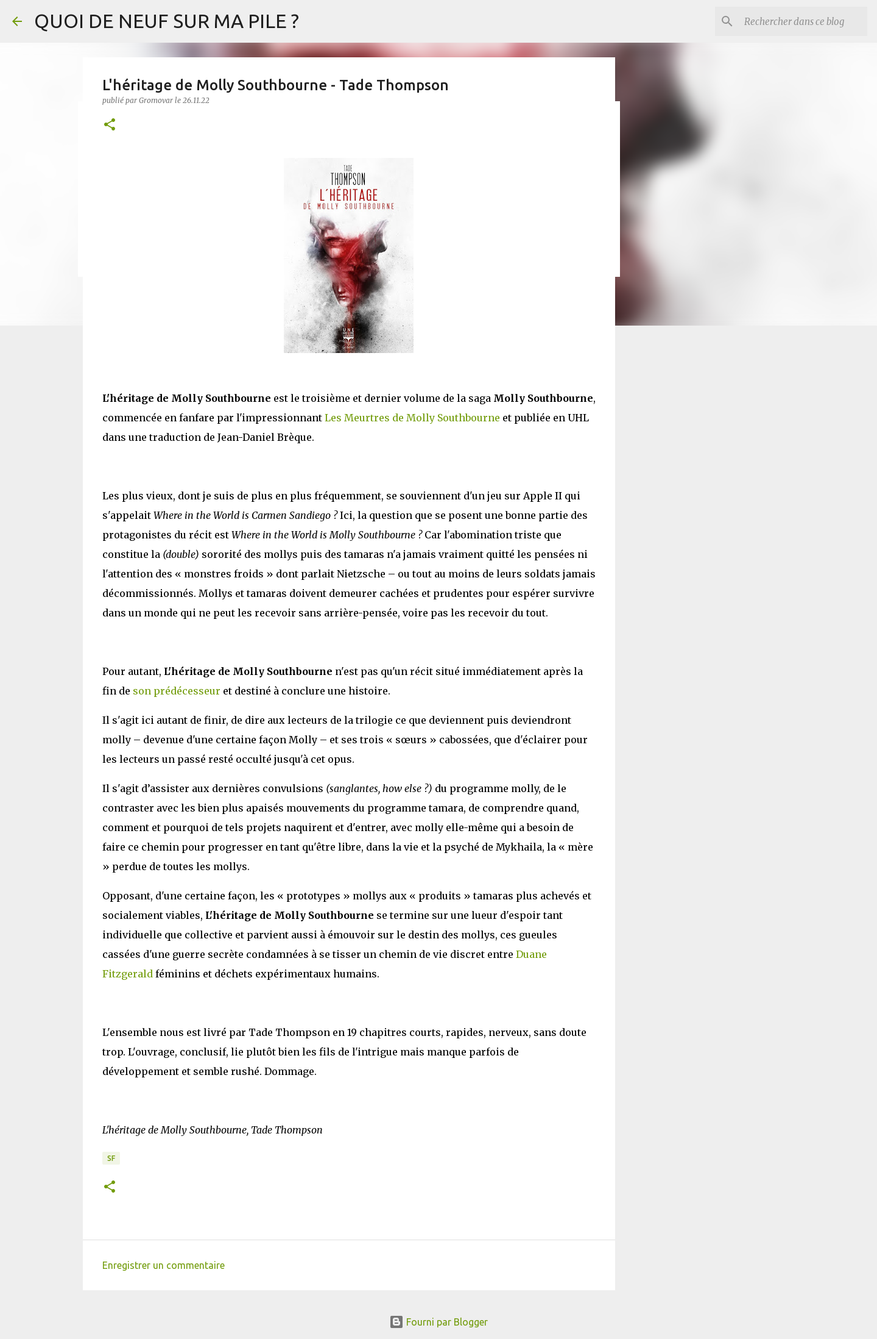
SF (111, 1158)
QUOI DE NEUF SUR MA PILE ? (166, 21)
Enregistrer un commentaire (163, 1265)
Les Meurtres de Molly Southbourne (412, 418)
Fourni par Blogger (438, 1321)
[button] (109, 125)
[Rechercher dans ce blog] (803, 21)
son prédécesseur (176, 691)
